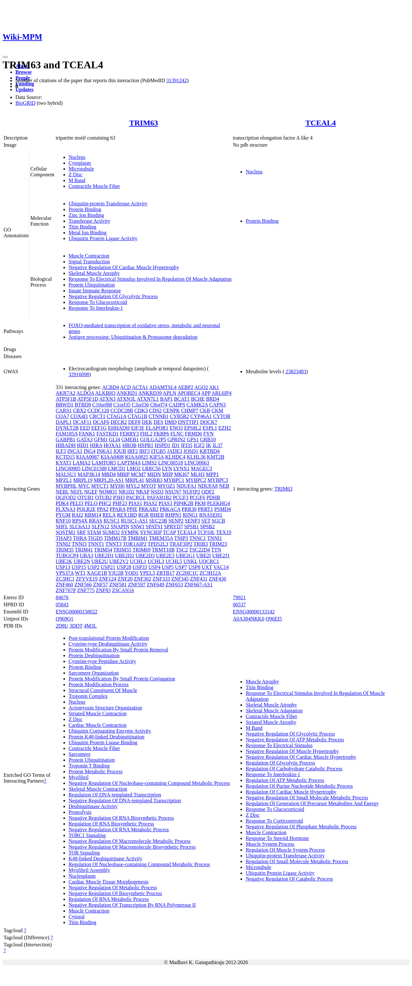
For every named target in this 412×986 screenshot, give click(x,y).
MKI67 (181, 474)
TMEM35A (161, 538)
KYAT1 (63, 462)
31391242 (176, 80)
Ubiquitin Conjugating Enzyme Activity (110, 731)
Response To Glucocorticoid (98, 302)
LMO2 (134, 468)
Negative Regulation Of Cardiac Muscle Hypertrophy (124, 267)
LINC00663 (196, 462)
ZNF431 (198, 578)
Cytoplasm (80, 163)
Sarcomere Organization (94, 673)
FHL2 (146, 433)
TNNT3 (113, 544)
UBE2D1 (104, 555)
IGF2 (199, 445)
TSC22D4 (199, 549)
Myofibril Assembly (89, 870)
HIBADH (66, 445)
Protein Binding (85, 209)
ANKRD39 (150, 393)
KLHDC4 (175, 457)
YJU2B (116, 573)
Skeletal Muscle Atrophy (94, 273)
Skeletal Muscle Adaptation (274, 710)
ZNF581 (118, 584)
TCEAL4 (320, 123)
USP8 (194, 567)
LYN (167, 468)
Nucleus (77, 157)
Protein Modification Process (99, 684)
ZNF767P (66, 590)
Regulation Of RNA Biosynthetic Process (111, 823)
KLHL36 (196, 457)
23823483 (296, 371)
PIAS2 (150, 503)
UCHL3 (156, 561)
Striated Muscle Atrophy (271, 722)
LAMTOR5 (104, 462)
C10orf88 (102, 404)
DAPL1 (64, 422)
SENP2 (175, 520)
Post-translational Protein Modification (109, 638)
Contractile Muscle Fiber (94, 186)
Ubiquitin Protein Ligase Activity (103, 238)
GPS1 (193, 439)
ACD (125, 387)
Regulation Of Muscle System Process (285, 850)
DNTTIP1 (188, 422)
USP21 (108, 567)
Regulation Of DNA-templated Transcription (115, 794)
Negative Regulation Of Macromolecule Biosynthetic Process (132, 847)
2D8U (62, 626)
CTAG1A (116, 416)
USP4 (154, 567)
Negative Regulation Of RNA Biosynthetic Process (121, 818)
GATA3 (84, 439)
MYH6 (117, 486)
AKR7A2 (65, 393)
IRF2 (132, 451)
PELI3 (76, 503)
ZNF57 (100, 584)
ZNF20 (124, 578)
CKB (205, 410)
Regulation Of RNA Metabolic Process (109, 899)
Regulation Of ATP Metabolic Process (285, 780)
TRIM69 (142, 549)
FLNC (176, 433)
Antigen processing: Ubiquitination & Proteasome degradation (133, 337)
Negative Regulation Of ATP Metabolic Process (295, 739)
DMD (170, 422)
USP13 (63, 567)
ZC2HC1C (187, 573)
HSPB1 (145, 445)
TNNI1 (214, 538)
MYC (84, 486)
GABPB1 (65, 439)
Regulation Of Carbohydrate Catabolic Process (294, 768)
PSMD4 (222, 509)
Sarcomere (79, 754)
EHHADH (119, 428)
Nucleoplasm (82, 876)
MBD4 (108, 474)
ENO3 (176, 428)
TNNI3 (79, 544)
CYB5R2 (179, 416)
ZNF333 (161, 578)
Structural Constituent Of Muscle (103, 690)
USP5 (167, 567)
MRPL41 (135, 480)
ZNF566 (83, 584)
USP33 (140, 567)
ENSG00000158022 (77, 611)
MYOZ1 (166, 486)
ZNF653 (174, 584)
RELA (109, 515)
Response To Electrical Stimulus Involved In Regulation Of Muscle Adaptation (150, 279)
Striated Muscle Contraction (97, 713)
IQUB (119, 451)
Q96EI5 (274, 618)
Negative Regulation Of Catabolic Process (289, 879)
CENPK (171, 410)
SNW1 (137, 526)
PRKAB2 (148, 509)
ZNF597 (136, 584)
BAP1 (166, 399)
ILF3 (61, 451)
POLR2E (86, 509)
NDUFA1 (187, 486)
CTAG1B (137, 416)
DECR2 (118, 422)
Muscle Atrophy (262, 681)
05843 (62, 604)
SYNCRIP (151, 532)
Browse (23, 72)
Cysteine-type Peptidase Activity (102, 661)
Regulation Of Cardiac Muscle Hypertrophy (291, 792)
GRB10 (208, 439)
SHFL (62, 526)
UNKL (190, 561)
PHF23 (120, 503)
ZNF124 (107, 578)
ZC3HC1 (65, 578)
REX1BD (127, 515)
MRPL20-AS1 (109, 480)
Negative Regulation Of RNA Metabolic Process (119, 829)
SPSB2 (207, 526)
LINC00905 (68, 468)
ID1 (176, 445)
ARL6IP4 (221, 393)
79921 (239, 597)
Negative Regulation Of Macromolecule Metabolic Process (130, 841)
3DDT (76, 626)
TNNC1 (197, 538)
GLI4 (114, 439)
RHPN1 (173, 515)
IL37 (218, 445)
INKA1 (104, 451)
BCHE (198, 399)
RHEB (157, 515)
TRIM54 (103, 549)
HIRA (96, 445)
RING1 (190, 515)
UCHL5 (173, 561)
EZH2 (225, 428)
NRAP (142, 491)
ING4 (89, 451)
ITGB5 (158, 451)
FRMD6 (193, 433)
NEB (224, 486)
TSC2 (182, 549)
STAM (94, 532)
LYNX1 (181, 468)
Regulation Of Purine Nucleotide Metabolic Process (299, 786)
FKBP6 (161, 433)
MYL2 (133, 486)
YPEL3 (147, 573)
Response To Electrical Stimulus (279, 745)
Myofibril (79, 777)
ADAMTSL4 (162, 387)
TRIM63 (143, 123)
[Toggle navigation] (5, 57)
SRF (81, 532)
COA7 (62, 416)
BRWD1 (64, 404)
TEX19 (223, 532)
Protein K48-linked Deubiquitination (107, 736)
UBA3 (86, 555)
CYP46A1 (201, 416)
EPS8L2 (192, 428)
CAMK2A (197, 404)
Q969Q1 (64, 618)
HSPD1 (162, 445)
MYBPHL (66, 486)
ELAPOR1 (157, 428)
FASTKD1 (107, 433)
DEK (147, 422)
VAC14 (221, 567)
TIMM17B (115, 538)
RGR (143, 515)
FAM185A (67, 433)
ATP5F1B (66, 399)
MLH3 (198, 474)
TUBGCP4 (67, 555)
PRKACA (170, 509)
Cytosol (77, 916)
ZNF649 (155, 584)
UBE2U (99, 561)
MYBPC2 (196, 480)
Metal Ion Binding (88, 232)
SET (205, 520)
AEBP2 (185, 387)
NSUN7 (173, 491)
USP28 (124, 567)
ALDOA (85, 393)
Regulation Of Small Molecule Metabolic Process (297, 861)
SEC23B (158, 520)
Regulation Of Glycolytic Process (280, 763)
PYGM (63, 515)
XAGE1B (97, 573)
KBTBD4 (210, 451)
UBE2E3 (165, 555)
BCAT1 (182, 399)
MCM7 (138, 474)
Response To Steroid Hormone (277, 838)
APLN (169, 393)
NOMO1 (108, 491)
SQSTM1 (65, 532)
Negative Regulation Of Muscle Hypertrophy (292, 751)
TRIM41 (84, 549)
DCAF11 (82, 422)
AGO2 (201, 387)
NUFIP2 (191, 491)
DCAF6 (101, 422)
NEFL (76, 491)
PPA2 (102, 509)
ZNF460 (64, 584)
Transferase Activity (89, 221)
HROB (129, 445)
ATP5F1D (87, 399)
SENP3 (192, 520)
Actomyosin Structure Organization (105, 707)
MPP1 (212, 474)
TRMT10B (163, 549)
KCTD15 (65, 457)
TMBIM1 (138, 538)
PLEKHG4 (218, 503)
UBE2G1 (185, 555)
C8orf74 (158, 404)
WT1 (80, 573)
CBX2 (79, 410)
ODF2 (207, 491)
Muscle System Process (270, 844)
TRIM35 (65, 549)
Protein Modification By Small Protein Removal (118, 649)
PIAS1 (135, 503)
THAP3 (64, 538)
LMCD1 (117, 468)
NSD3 (157, 491)
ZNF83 (103, 590)
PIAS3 (166, 503)
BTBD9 (83, 404)
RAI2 (77, 515)
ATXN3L (126, 399)
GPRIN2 (176, 439)
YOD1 (131, 573)
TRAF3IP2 (180, 544)
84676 (62, 597)
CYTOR (221, 416)
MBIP (123, 474)
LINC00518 (170, 462)
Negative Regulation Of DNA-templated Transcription (125, 800)
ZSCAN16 (123, 590)
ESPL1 (209, 428)
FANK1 (87, 433)
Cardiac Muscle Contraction (97, 725)
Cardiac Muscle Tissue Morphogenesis (108, 881)
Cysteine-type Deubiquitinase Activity (108, 644)
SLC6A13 (79, 526)
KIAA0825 (136, 457)
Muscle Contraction (89, 256)
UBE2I (203, 555)
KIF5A (156, 457)
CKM (217, 410)
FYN (208, 433)
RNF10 (63, 520)
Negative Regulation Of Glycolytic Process (113, 296)
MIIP (167, 474)
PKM (200, 503)
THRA (80, 538)
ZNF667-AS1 (198, 584)
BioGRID (25, 103)
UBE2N (81, 561)
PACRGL (136, 497)
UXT (206, 567)
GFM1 (101, 439)
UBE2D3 (145, 555)
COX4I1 (79, 416)
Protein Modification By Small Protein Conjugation (122, 678)
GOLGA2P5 (153, 439)
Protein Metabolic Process (96, 771)
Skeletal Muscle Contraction (98, 789)
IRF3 (144, 451)
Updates (24, 89)
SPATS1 (154, 526)
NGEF (91, 491)
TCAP (169, 532)
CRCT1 (97, 416)
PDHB (213, 497)
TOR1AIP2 (135, 544)
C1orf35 (121, 404)
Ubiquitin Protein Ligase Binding (103, 742)
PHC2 (105, 503)
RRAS (95, 520)
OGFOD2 (66, 497)
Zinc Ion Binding (86, 215)
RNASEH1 (210, 515)
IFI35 (186, 445)
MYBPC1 (174, 480)
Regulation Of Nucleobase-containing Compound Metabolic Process (139, 864)
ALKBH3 (105, 393)
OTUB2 (103, 497)
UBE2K (64, 561)
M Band (77, 180)
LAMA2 (81, 462)
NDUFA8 (208, 486)
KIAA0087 (87, 457)
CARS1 (64, 410)
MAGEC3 (201, 468)
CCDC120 (98, 410)
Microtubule (81, 168)
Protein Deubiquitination (94, 655)
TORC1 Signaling (87, 835)
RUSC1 (112, 520)
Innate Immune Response (95, 290)
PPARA (118, 509)
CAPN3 (217, 404)
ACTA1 (140, 387)
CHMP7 (189, 410)
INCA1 (74, 451)
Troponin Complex (88, 696)
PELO (91, 503)
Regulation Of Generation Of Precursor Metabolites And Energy (312, 803)
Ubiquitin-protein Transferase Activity (108, 203)
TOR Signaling (84, 852)
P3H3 (119, 497)
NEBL (62, 491)
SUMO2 (111, 532)
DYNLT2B (67, 428)
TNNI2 (63, 544)
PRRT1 (205, 509)
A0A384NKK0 (248, 618)
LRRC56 (151, 468)
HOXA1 (112, 445)
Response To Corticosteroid (274, 821)
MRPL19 (83, 480)
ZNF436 (217, 578)
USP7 (181, 567)
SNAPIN (119, 526)
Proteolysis (80, 812)
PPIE (132, 509)
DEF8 (134, 422)
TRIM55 (122, 549)
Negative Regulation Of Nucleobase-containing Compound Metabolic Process (149, 783)
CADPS (177, 404)
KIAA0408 (112, 457)
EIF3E (138, 428)
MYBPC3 (218, 480)
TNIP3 (181, 538)
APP (206, 393)
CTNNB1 (158, 416)
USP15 (78, 567)
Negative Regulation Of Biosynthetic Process (115, 893)
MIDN (154, 474)
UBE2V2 (119, 561)
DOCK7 (208, 422)
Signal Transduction (89, 261)
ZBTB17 (165, 573)
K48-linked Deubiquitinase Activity (105, 858)
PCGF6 (197, 497)
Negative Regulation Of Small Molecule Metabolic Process (307, 797)
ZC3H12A (210, 573)
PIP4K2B (183, 503)
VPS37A (65, 573)
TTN (216, 549)
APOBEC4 (188, 393)
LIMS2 (149, 462)
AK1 (214, 387)
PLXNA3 (65, 509)
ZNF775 (85, 590)
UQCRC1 (209, 561)
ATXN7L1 (148, 399)
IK (208, 445)
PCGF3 (180, 497)
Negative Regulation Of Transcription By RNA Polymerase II (132, 905)
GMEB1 (130, 439)
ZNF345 (180, 578)
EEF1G (99, 428)
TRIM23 (218, 544)
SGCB (218, 520)
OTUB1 (85, 497)
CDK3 (141, 410)
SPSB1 (191, 526)
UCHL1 (138, 561)
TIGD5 (95, 538)
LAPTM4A (129, 462)
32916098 (79, 374)
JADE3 (174, 451)
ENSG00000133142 (254, 611)
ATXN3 (107, 399)
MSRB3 (153, 480)
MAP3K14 (89, 474)
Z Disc (75, 174)
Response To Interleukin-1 (96, 308)
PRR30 (189, 509)
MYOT (148, 486)
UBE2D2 (124, 555)
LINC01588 (94, 468)
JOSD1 (190, 451)
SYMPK (130, 532)
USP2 (93, 567)
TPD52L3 (158, 544)
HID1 (83, 445)
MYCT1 (99, 486)
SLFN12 (100, 526)
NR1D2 (126, 491)
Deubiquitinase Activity (93, 806)
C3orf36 (140, 404)
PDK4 (62, 503)
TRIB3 (200, 544)
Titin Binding (82, 226)
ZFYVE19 (87, 578)
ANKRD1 (127, 393)
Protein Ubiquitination (92, 285)
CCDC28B (121, 410)
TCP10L (206, 532)
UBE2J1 (220, 555)
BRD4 (212, 399)
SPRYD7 (173, 526)
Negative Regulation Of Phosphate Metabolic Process (301, 826)
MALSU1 (66, 474)
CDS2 (155, 410)
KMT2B (215, 457)
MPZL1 (64, 480)
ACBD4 (110, 387)
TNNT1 (96, 544)
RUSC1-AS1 (134, 520)
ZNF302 (142, 578)
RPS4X (80, 520)
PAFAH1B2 (159, 497)
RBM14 (93, 515)
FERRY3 (129, 433)
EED (85, 428)
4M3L (90, 626)
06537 (239, 604)
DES (158, 422)
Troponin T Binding (89, 765)
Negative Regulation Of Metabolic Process (113, 887)
